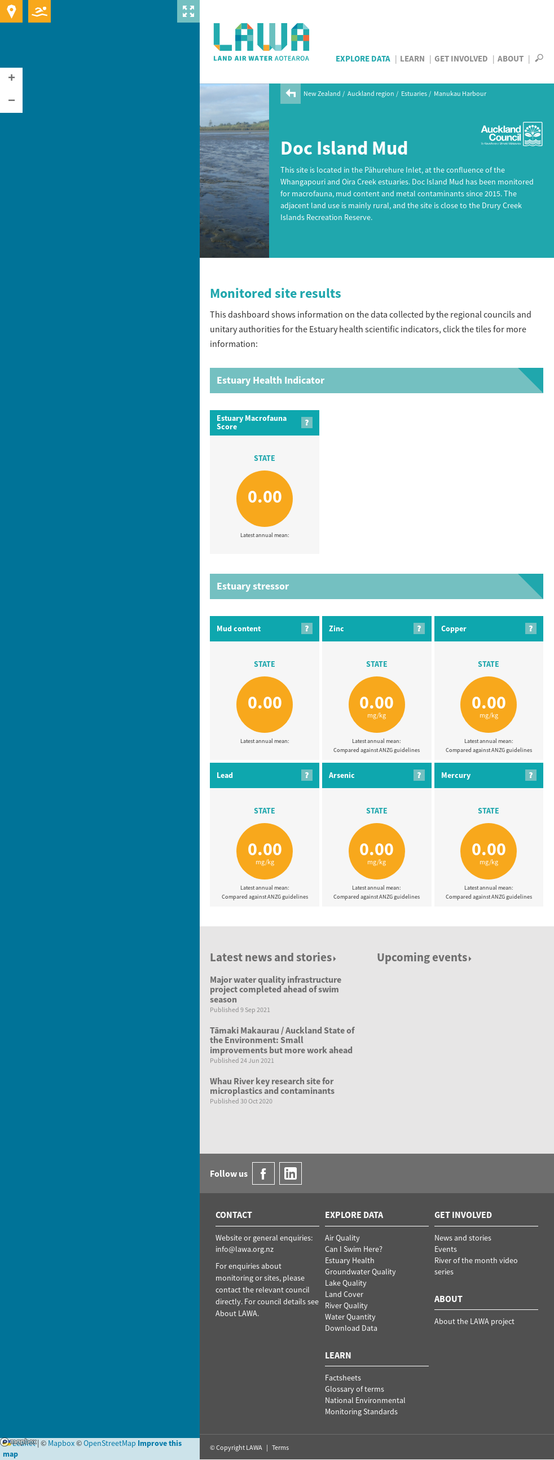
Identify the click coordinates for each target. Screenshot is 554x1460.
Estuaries (414, 93)
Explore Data (363, 58)
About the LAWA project (474, 1321)
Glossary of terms (354, 1389)
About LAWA (236, 1313)
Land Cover (344, 1294)
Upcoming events (425, 957)
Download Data (351, 1328)
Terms (280, 1447)
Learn (412, 58)
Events (445, 1249)
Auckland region (371, 93)
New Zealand (322, 93)
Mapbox (18, 1442)
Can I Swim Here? (353, 1249)
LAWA (262, 42)
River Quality (346, 1305)
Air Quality (342, 1238)
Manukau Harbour (460, 93)
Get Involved (461, 58)
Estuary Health (350, 1260)
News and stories (462, 1238)
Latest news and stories (274, 957)
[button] (11, 79)
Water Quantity (350, 1317)
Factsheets (343, 1378)
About (511, 58)
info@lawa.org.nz (245, 1249)
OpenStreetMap (109, 1443)
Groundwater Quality (360, 1271)
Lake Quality (346, 1283)
